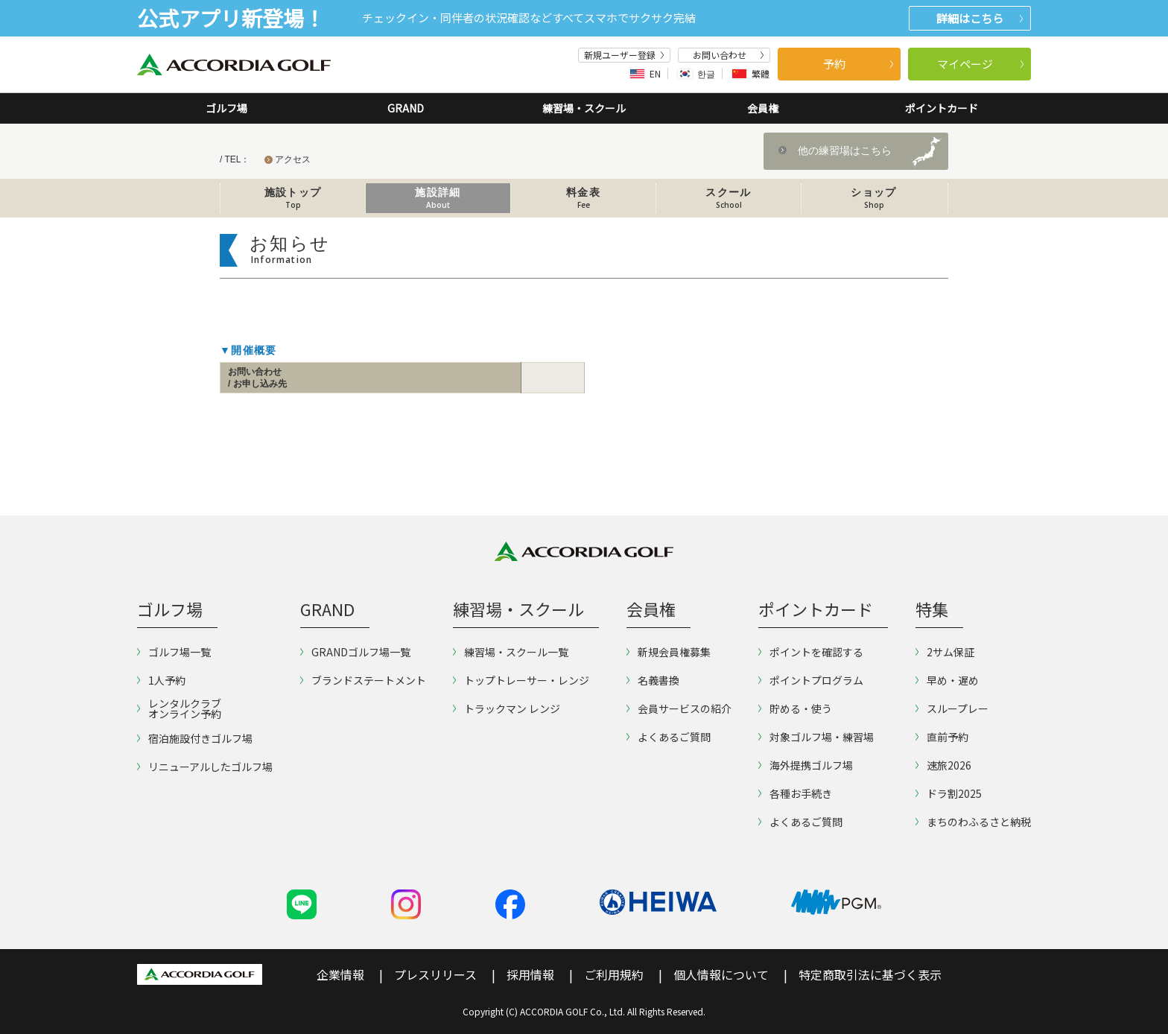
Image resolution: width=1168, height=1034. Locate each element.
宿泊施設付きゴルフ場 (195, 738)
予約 (858, 64)
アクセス (293, 159)
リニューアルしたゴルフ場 (205, 766)
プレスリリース (435, 974)
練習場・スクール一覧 (510, 652)
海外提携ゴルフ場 (805, 765)
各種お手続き (795, 793)
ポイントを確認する (810, 652)
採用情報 (530, 974)
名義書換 (652, 680)
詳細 (979, 18)
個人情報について (721, 974)
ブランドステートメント (363, 680)
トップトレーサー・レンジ (521, 680)
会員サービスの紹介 (678, 708)
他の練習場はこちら (845, 150)
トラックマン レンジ (506, 708)
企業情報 (340, 974)
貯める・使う (795, 708)
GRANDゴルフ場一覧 (355, 652)
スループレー (951, 708)
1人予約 (161, 680)
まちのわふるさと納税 (973, 821)
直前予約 (941, 737)
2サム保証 (944, 652)
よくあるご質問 (668, 737)
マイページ (980, 64)
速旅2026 (943, 765)
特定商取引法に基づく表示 (870, 974)
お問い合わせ (728, 55)
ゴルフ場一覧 (174, 652)
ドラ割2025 (948, 793)
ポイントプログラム (810, 680)
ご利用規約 (614, 974)
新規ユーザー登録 (624, 55)
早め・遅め (947, 680)
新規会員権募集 (668, 652)
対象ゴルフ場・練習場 (816, 737)
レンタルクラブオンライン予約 (179, 708)
